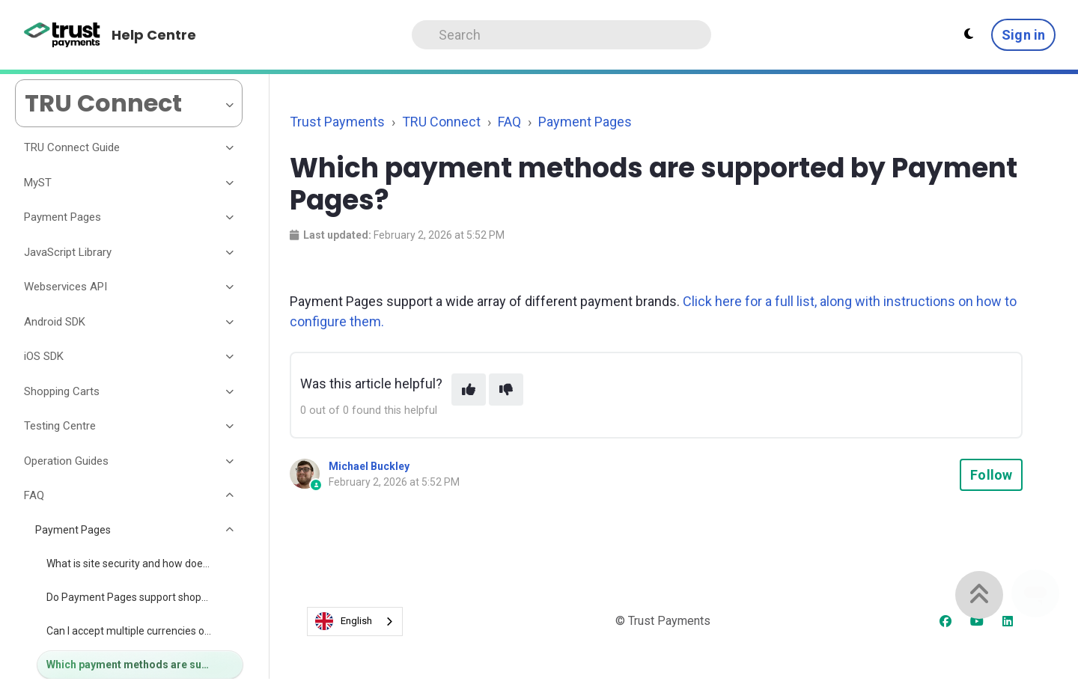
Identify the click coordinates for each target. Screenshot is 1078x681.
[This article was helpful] (468, 389)
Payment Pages (585, 121)
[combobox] (355, 621)
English (343, 621)
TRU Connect (441, 121)
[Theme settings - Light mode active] (968, 34)
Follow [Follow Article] (991, 475)
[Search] (561, 34)
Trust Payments (337, 121)
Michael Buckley (369, 466)
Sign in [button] (1023, 35)
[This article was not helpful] (506, 389)
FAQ (509, 121)
